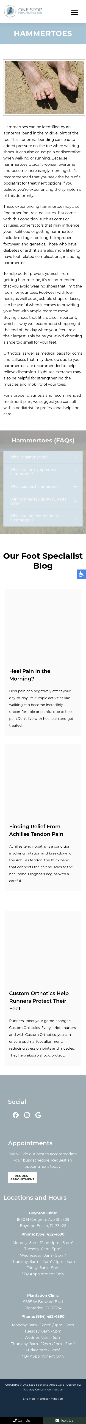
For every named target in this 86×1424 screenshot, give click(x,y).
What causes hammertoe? (43, 486)
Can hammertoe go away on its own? (43, 501)
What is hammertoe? (43, 457)
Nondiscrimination (50, 1398)
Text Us (64, 1420)
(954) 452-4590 (50, 1234)
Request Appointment (22, 1177)
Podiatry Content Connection (43, 1389)
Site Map (29, 1398)
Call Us (21, 1420)
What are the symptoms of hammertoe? (43, 472)
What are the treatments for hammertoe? (43, 518)
